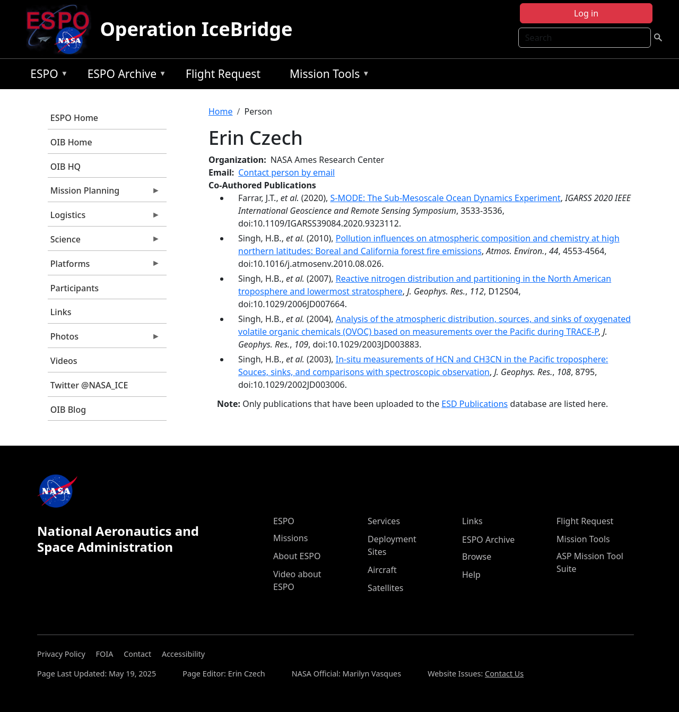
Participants (74, 288)
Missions (290, 538)
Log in (586, 13)
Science (104, 241)
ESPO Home (74, 118)
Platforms (104, 266)
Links (61, 312)
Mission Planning (104, 193)
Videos (63, 361)
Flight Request (223, 73)
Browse (476, 556)
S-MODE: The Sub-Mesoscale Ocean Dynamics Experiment (445, 198)
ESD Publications (474, 404)
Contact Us (504, 673)
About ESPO (296, 556)
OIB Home (71, 142)
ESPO (46, 75)
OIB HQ (65, 166)
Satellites (385, 588)
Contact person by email (286, 172)
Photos (104, 339)
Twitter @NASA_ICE (89, 385)
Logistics (104, 217)
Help (471, 574)
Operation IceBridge (196, 29)
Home (220, 111)
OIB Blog (68, 409)
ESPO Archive (124, 75)
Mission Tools (327, 75)
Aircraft (382, 570)
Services (384, 521)
